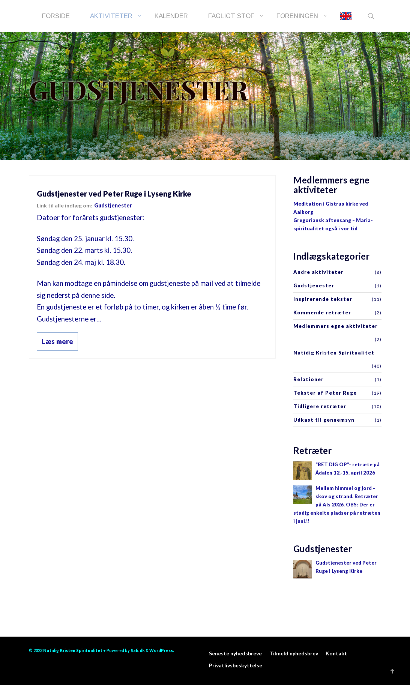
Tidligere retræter (319, 406)
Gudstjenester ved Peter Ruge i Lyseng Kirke (114, 193)
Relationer (308, 379)
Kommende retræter (322, 312)
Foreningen (297, 16)
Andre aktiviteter (318, 272)
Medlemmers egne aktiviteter (335, 326)
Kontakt (336, 653)
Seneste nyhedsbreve (235, 653)
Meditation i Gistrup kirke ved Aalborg (330, 208)
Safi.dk (138, 650)
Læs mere (57, 341)
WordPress (161, 650)
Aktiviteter (111, 16)
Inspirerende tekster (322, 299)
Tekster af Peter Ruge (325, 393)
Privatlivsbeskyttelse (235, 665)
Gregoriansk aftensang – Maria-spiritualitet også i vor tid (333, 224)
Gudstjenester (113, 205)
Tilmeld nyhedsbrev (293, 653)
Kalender (171, 16)
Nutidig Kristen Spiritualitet (333, 353)
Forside (56, 16)
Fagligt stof (231, 16)
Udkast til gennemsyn (323, 420)
